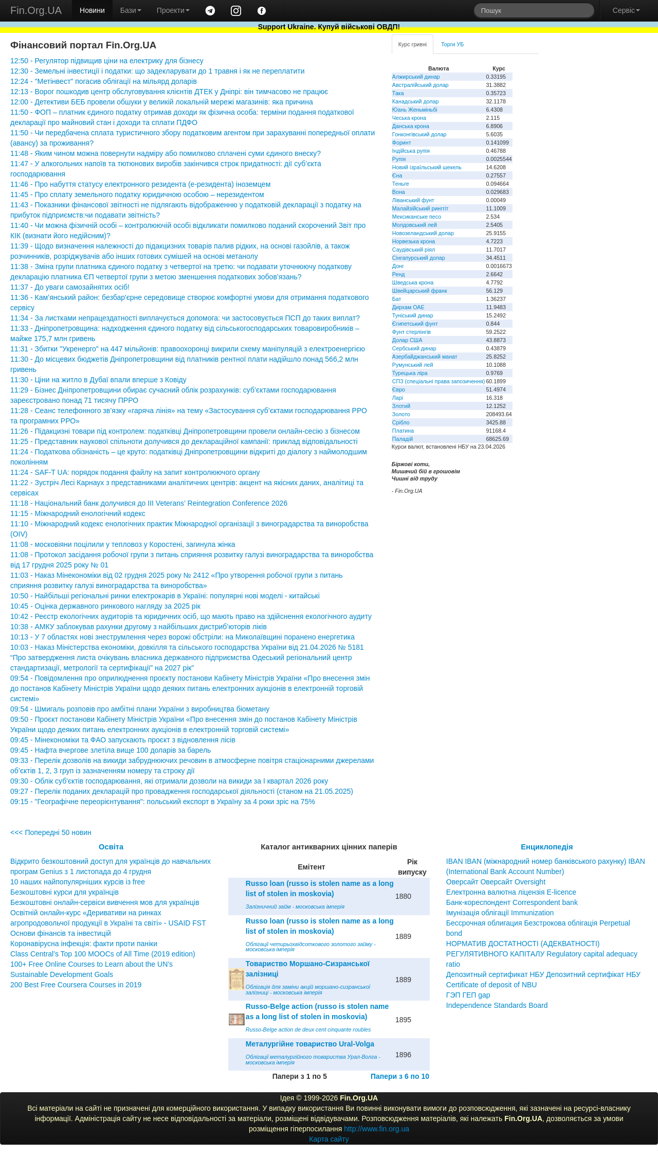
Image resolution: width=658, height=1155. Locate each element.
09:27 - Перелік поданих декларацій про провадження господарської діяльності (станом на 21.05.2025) (181, 791)
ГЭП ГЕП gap (468, 995)
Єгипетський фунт (415, 324)
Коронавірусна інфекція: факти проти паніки (83, 943)
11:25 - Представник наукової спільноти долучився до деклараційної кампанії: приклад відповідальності (184, 441)
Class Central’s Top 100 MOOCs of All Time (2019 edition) (102, 954)
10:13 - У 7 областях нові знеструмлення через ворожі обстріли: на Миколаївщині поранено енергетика (182, 637)
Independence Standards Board (497, 1005)
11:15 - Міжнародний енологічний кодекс (77, 513)
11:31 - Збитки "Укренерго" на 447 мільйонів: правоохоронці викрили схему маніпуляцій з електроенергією (187, 349)
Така (398, 93)
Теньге (400, 184)
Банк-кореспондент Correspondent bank (512, 902)
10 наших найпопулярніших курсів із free (77, 882)
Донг (398, 266)
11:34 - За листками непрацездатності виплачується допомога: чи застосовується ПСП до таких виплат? (185, 318)
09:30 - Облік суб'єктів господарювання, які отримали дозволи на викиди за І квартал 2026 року (169, 781)
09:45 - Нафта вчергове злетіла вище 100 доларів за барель (110, 750)
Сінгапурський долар (418, 258)
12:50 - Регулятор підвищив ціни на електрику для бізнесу (107, 61)
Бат (396, 299)
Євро (398, 389)
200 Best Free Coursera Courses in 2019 (75, 985)
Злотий (401, 406)
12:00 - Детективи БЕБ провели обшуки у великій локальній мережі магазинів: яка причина (161, 102)
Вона (398, 192)
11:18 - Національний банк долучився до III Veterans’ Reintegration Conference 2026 (148, 503)
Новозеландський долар (423, 233)
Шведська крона (412, 282)
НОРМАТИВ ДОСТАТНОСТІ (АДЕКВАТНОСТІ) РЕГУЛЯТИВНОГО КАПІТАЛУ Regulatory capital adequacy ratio (541, 953)
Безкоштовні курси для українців (64, 892)
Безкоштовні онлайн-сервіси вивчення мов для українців (104, 902)
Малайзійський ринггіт (420, 208)
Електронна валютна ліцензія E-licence (511, 892)
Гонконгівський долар (419, 134)
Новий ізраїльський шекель (427, 167)
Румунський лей (412, 365)
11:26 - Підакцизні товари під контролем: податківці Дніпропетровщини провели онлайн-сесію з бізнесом (185, 431)
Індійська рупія (411, 151)
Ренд (398, 274)
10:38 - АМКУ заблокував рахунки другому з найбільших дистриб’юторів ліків (138, 627)
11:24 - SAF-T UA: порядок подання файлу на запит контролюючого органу (135, 472)
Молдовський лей (414, 225)
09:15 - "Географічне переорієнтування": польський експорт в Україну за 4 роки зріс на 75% (162, 801)
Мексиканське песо (416, 217)
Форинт (401, 142)
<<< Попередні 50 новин (51, 832)
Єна (397, 175)
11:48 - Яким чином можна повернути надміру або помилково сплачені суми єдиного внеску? (165, 153)
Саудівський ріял (413, 249)
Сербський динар (414, 348)
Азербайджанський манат (425, 356)
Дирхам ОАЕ (408, 307)
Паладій (402, 439)
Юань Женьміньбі (414, 109)
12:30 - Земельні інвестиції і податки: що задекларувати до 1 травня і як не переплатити (157, 71)
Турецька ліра (410, 373)
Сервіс (626, 10)
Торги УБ (452, 44)
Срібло (401, 422)
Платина (403, 431)
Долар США (407, 340)
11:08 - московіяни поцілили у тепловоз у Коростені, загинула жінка (122, 544)
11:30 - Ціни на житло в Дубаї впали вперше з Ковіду (98, 380)
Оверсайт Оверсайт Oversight (495, 882)
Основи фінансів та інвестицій (60, 933)
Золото (401, 414)
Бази (130, 10)
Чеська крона (409, 118)
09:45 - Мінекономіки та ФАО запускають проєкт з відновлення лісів (122, 740)
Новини (92, 10)
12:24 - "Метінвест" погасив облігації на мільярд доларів (103, 81)
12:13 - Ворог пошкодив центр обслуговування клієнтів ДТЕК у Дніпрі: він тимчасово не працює (169, 91)
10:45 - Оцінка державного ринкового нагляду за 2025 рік (105, 606)
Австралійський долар (420, 85)
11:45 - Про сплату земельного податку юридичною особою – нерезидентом (137, 194)
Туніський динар (412, 315)
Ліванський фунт (413, 200)
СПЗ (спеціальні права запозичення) (438, 381)
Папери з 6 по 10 (400, 1076)
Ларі (397, 398)
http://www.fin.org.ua (376, 1129)
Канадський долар (415, 101)
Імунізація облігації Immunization (500, 913)
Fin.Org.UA (36, 10)
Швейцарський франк (419, 291)
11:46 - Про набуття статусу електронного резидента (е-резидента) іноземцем (140, 184)
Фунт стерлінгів (411, 332)
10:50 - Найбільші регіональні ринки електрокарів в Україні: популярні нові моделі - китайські (165, 596)
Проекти (173, 10)
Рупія (399, 159)
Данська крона (410, 126)
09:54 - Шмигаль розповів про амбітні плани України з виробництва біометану (139, 709)
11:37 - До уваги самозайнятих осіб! (70, 287)
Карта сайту (329, 1139)
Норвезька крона (413, 241)
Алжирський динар (416, 77)
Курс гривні (412, 44)
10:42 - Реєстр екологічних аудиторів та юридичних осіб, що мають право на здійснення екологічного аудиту (191, 616)
